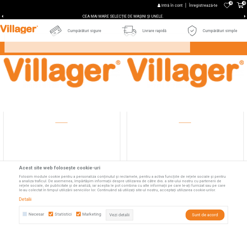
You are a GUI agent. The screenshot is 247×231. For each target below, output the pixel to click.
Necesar (36, 214)
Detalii (25, 199)
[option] (123, 16)
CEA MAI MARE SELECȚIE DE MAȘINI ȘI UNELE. (123, 16)
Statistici (63, 214)
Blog (163, 71)
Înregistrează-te (203, 5)
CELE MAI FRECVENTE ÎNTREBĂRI (115, 71)
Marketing (91, 214)
